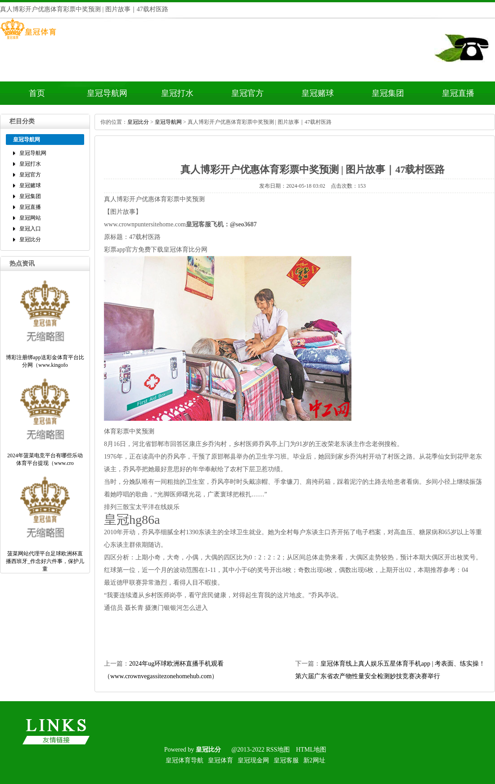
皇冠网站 (30, 218)
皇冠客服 (286, 760)
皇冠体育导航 (184, 760)
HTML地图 (311, 749)
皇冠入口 (30, 228)
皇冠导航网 (107, 93)
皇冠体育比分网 (185, 249)
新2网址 (314, 760)
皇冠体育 (220, 760)
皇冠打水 (177, 93)
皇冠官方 (247, 93)
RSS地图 (278, 749)
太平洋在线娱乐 (157, 507)
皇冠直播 (458, 93)
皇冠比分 (30, 239)
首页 (37, 93)
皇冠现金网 (253, 760)
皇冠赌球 (318, 93)
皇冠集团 (388, 93)
